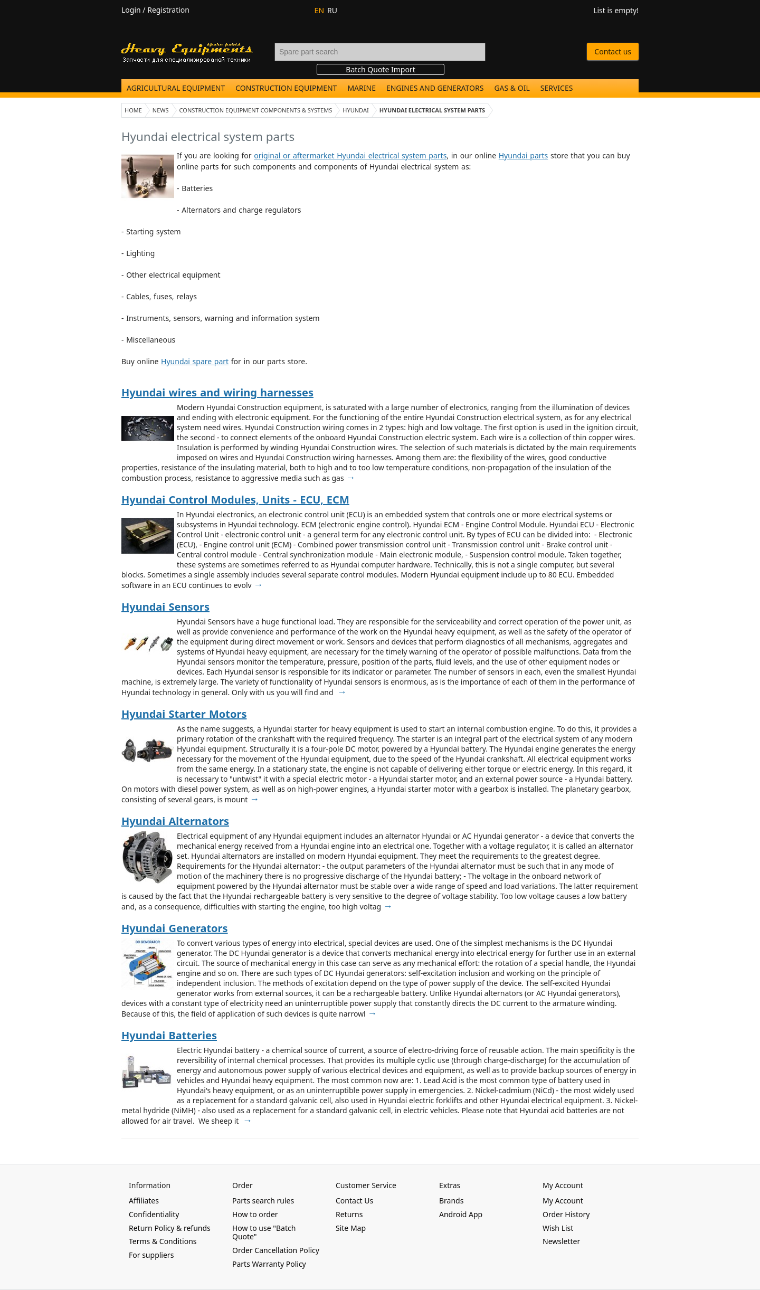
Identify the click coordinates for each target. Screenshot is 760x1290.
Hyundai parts (523, 155)
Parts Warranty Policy (269, 1264)
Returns (349, 1214)
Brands (451, 1201)
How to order (255, 1214)
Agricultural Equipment (176, 88)
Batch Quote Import (380, 69)
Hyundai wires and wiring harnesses (217, 392)
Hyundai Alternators (175, 821)
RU (332, 10)
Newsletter (561, 1241)
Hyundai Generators (174, 928)
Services (556, 88)
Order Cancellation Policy (275, 1250)
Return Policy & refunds (170, 1228)
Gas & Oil (511, 88)
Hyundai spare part (195, 361)
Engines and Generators (434, 88)
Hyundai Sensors (165, 607)
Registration (168, 9)
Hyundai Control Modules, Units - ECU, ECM (235, 499)
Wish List (558, 1228)
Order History (566, 1214)
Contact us (612, 51)
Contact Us (354, 1201)
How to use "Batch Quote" (264, 1232)
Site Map (351, 1228)
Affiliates (144, 1201)
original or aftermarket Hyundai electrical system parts (350, 155)
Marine (361, 88)
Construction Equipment (286, 88)
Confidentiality (154, 1214)
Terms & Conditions (163, 1241)
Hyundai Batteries (169, 1035)
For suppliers (151, 1255)
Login (131, 9)
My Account (563, 1201)
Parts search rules (263, 1201)
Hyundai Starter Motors (183, 714)
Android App (460, 1214)
